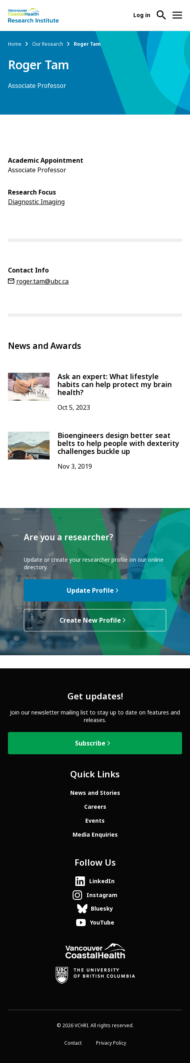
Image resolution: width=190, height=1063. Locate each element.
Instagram (101, 895)
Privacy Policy (111, 1043)
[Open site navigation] (177, 15)
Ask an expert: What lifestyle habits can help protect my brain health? (115, 385)
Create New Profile (90, 620)
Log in (141, 15)
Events (95, 821)
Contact (73, 1043)
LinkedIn (102, 881)
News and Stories (95, 793)
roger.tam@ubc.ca (42, 281)
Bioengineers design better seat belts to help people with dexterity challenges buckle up (118, 443)
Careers (95, 807)
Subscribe (90, 743)
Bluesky (102, 909)
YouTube (102, 923)
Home (14, 44)
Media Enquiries (95, 835)
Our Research (47, 44)
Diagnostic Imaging (36, 201)
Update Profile (90, 590)
